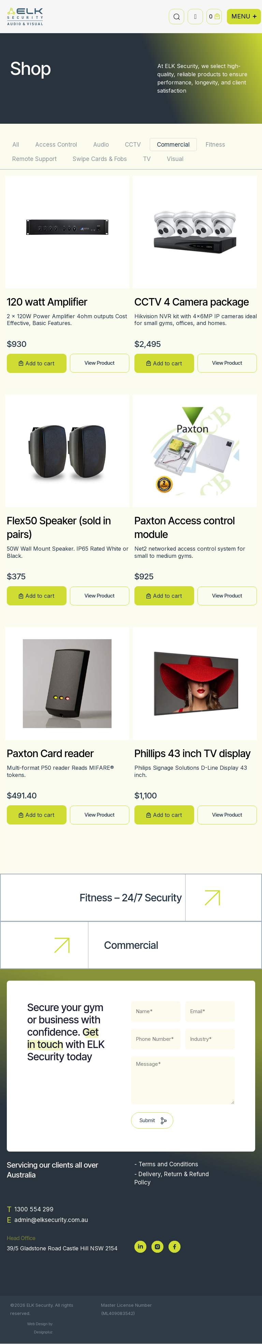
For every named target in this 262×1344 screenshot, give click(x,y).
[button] (176, 16)
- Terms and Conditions (166, 1164)
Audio (101, 144)
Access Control (56, 144)
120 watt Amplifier (47, 302)
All (15, 144)
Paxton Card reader (50, 753)
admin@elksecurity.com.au (51, 1220)
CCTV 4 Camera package (191, 302)
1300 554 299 (34, 1209)
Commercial (173, 144)
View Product (100, 363)
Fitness (215, 144)
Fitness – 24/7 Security (131, 897)
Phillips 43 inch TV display (192, 753)
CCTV (133, 144)
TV (147, 159)
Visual (175, 159)
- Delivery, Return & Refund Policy (171, 1178)
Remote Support (34, 159)
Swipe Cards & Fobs (100, 159)
